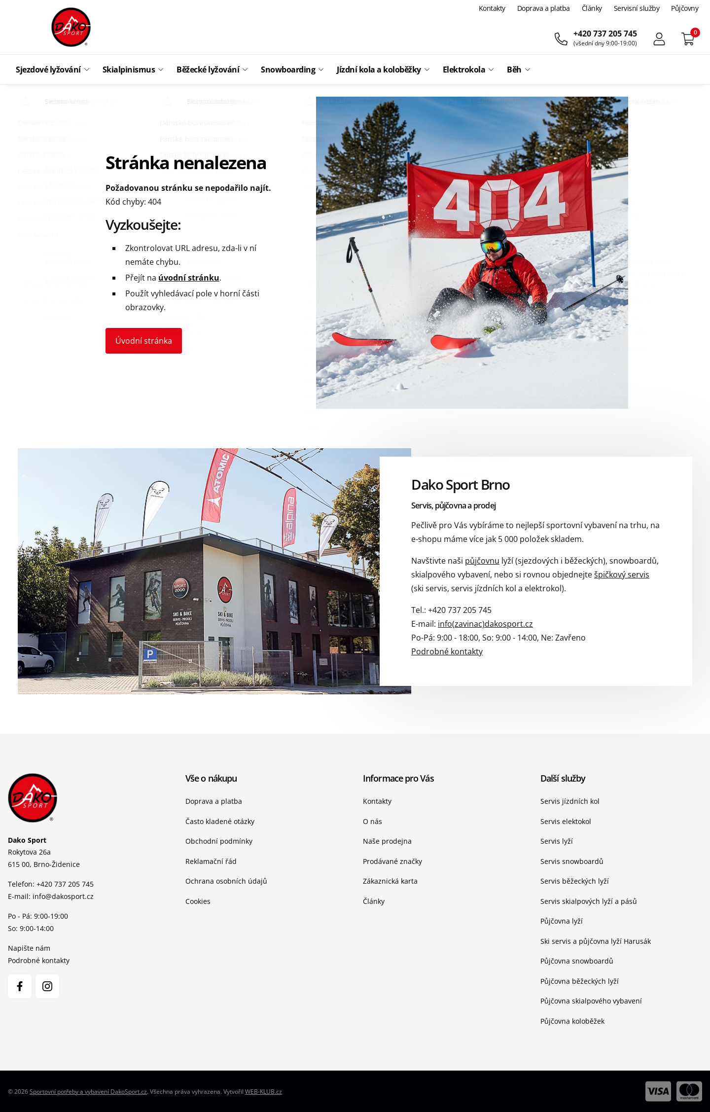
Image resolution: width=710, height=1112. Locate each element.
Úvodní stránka (143, 340)
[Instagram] (47, 986)
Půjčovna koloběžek (572, 1021)
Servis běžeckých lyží (574, 881)
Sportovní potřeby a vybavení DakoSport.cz (88, 1091)
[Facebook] (20, 986)
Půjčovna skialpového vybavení (591, 1000)
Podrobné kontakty (447, 651)
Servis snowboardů (572, 861)
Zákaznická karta (390, 881)
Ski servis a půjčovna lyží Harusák (595, 941)
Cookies (198, 901)
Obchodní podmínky (218, 841)
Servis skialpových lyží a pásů (588, 901)
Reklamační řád (211, 861)
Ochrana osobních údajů (226, 881)
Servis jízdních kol (570, 801)
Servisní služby (637, 8)
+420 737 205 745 (460, 610)
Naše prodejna (387, 841)
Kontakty (492, 8)
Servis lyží (556, 841)
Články (592, 8)
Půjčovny (684, 8)
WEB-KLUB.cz (263, 1091)
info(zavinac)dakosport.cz (485, 623)
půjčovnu (482, 560)
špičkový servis (621, 574)
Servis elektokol (565, 821)
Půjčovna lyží (561, 921)
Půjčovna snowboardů (576, 961)
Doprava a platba (543, 8)
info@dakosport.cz (63, 896)
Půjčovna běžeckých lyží (579, 981)
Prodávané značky (392, 861)
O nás (372, 821)
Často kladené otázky (219, 821)
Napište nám (29, 948)
